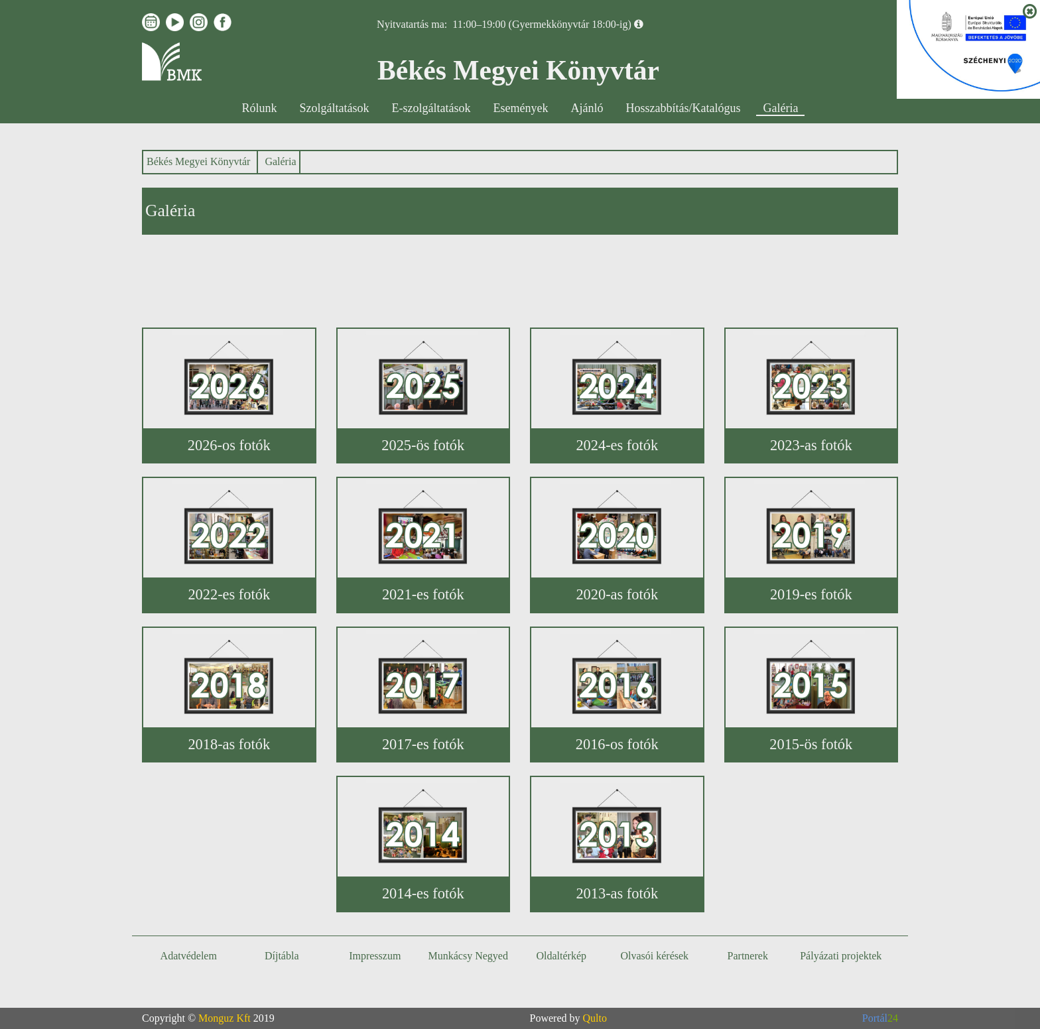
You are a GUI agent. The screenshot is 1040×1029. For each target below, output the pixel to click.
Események (521, 108)
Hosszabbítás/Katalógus (683, 108)
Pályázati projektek (840, 955)
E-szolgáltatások (431, 108)
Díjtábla (282, 955)
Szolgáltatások (334, 108)
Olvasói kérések (654, 955)
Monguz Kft (224, 1018)
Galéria (780, 108)
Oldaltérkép (561, 955)
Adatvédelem (189, 955)
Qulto (595, 1018)
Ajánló (587, 108)
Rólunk (259, 108)
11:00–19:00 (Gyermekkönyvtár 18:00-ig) (541, 24)
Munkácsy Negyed (468, 955)
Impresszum (375, 955)
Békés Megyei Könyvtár (198, 161)
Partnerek (748, 955)
